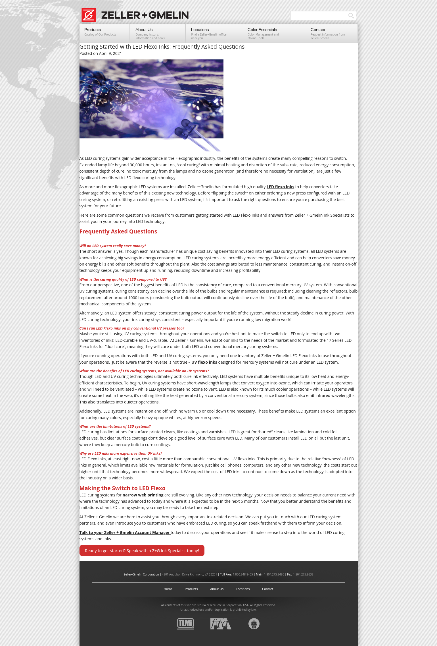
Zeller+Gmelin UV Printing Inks (138, 18)
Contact (267, 589)
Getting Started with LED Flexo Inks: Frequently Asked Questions (162, 46)
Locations (243, 589)
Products (191, 589)
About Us (216, 589)
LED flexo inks (280, 186)
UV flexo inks (204, 362)
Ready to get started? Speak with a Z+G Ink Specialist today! (142, 550)
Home (168, 589)
